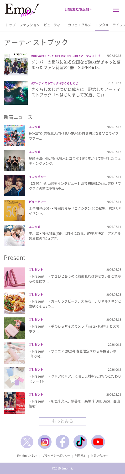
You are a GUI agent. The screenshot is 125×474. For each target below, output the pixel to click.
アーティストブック (46, 83)
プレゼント (36, 269)
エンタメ (102, 24)
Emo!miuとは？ (27, 456)
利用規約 (80, 456)
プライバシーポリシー (56, 456)
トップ (10, 24)
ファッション (30, 24)
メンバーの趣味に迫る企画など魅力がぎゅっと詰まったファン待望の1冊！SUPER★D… (75, 64)
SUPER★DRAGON (65, 56)
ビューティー (54, 24)
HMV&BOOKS (42, 56)
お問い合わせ (99, 456)
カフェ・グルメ (79, 24)
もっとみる (62, 421)
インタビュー (37, 177)
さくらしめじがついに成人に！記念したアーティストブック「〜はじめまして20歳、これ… (75, 92)
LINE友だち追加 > (78, 9)
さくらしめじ (69, 83)
